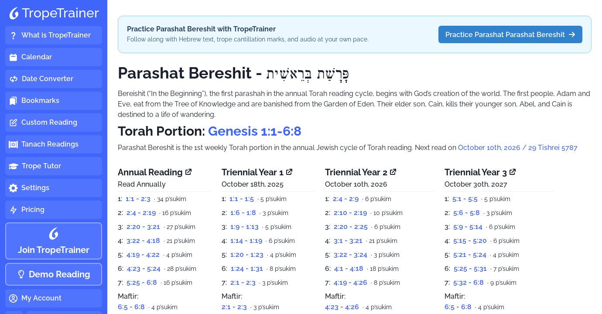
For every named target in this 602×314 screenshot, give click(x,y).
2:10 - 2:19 (350, 212)
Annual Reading (155, 172)
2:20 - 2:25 (351, 226)
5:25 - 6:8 (142, 282)
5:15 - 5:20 (470, 240)
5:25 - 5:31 (470, 268)
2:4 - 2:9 (346, 199)
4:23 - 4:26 (342, 307)
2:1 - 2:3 (243, 282)
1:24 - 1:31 (247, 268)
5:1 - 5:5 (465, 199)
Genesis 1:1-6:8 (254, 131)
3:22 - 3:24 (350, 254)
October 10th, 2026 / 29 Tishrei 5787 (518, 147)
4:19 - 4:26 (350, 282)
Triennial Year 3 (481, 172)
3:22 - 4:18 (143, 240)
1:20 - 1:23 (246, 254)
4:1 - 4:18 (348, 268)
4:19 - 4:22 (143, 254)
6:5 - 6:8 (131, 307)
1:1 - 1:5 (241, 199)
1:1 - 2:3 (138, 199)
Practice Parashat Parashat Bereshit (510, 35)
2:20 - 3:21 (143, 226)
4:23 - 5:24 (144, 268)
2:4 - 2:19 (141, 212)
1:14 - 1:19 (246, 240)
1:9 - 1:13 (244, 226)
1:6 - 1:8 (243, 212)
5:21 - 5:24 (469, 254)
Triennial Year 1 (258, 172)
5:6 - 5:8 (466, 212)
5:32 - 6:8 (468, 282)
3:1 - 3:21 (348, 240)
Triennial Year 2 (361, 172)
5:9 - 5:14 (467, 226)
